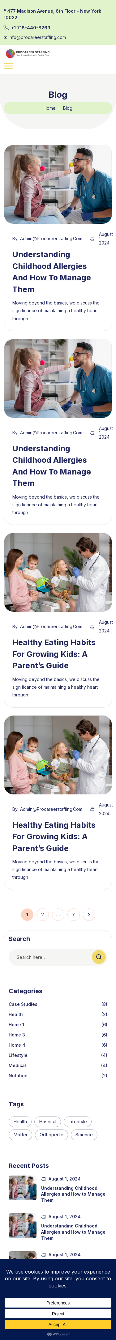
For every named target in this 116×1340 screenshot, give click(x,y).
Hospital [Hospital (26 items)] (47, 1122)
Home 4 (17, 1045)
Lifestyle (18, 1055)
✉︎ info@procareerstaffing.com (35, 37)
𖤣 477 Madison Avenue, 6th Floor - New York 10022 (52, 14)
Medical (17, 1065)
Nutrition (18, 1075)
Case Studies (23, 1004)
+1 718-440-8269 (30, 27)
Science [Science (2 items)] (84, 1135)
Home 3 (17, 1034)
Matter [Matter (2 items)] (20, 1135)
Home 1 (16, 1024)
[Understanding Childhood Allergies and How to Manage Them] (23, 1188)
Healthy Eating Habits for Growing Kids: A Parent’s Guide (54, 654)
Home (50, 108)
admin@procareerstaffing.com (51, 238)
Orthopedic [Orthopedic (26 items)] (51, 1135)
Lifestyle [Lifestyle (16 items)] (77, 1122)
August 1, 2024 (106, 238)
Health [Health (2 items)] (20, 1122)
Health (16, 1014)
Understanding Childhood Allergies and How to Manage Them (73, 1194)
